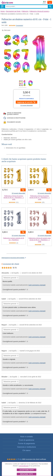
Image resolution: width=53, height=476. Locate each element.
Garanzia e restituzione (26, 447)
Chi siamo (26, 450)
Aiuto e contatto (26, 437)
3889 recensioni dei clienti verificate (34, 459)
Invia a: (44, 2)
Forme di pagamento (26, 443)
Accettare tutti (27, 470)
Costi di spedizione (26, 440)
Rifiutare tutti (26, 474)
